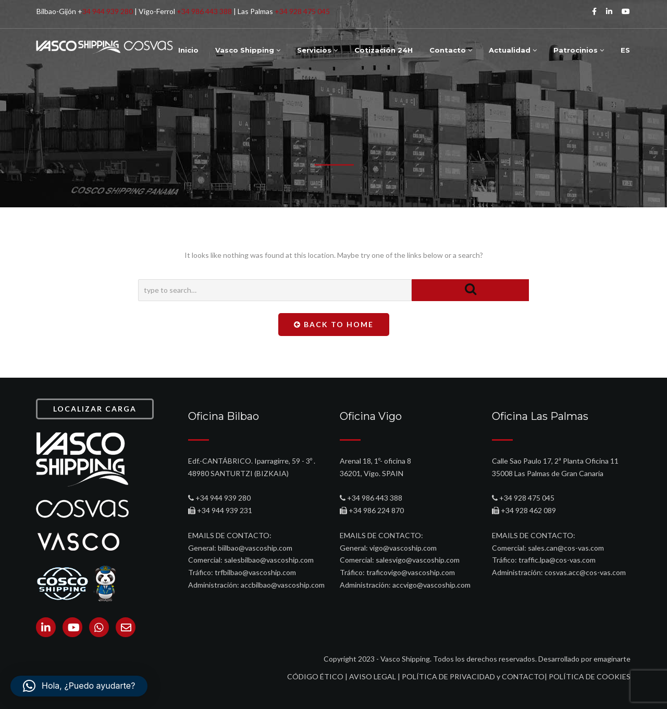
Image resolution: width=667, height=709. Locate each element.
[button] (78, 686)
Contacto (450, 50)
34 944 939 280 (107, 11)
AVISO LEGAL (372, 676)
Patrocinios (578, 50)
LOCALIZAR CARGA (95, 408)
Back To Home (334, 324)
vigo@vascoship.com (403, 547)
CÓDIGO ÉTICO (315, 676)
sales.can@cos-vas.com (566, 547)
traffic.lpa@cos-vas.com (557, 559)
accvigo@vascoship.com (431, 584)
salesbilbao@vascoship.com (269, 559)
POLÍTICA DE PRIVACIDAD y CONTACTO (473, 676)
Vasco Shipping (247, 50)
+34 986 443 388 (204, 11)
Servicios (317, 50)
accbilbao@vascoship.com (283, 584)
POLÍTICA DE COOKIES (590, 676)
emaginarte (612, 658)
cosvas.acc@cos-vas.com (585, 572)
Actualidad (513, 50)
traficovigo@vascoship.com (410, 572)
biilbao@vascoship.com (255, 547)
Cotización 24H (383, 50)
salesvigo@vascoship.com (418, 559)
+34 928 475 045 (302, 11)
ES (625, 50)
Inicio (188, 50)
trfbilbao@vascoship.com (255, 572)
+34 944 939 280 (223, 497)
